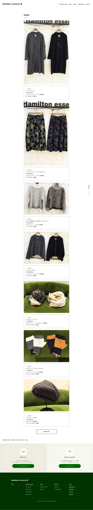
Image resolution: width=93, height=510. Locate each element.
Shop (70, 4)
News (74, 4)
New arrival (28, 487)
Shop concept (43, 487)
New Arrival (21, 440)
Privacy (71, 492)
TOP (12, 484)
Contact (71, 494)
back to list (46, 431)
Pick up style (29, 492)
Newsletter (81, 4)
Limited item (29, 494)
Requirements (58, 489)
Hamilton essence (6, 440)
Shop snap (28, 489)
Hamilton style (63, 4)
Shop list (42, 489)
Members (57, 487)
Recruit (88, 4)
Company (71, 489)
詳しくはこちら (23, 466)
